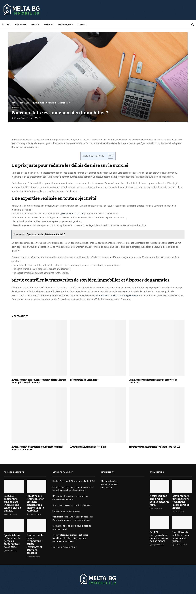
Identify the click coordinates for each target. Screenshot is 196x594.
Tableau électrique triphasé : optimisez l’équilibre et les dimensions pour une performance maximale (70, 538)
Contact (82, 24)
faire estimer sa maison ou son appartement (117, 295)
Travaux (35, 24)
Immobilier (20, 24)
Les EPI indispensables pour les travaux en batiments (159, 537)
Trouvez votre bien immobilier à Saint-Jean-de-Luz (154, 447)
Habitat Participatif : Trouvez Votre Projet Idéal (74, 481)
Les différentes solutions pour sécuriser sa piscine (180, 537)
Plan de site (106, 487)
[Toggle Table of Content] (109, 156)
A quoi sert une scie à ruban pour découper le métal (159, 500)
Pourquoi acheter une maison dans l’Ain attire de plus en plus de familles (12, 503)
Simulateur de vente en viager (66, 511)
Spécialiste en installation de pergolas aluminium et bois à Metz (12, 541)
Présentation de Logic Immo (84, 380)
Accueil (6, 24)
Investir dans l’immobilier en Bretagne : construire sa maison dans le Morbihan (35, 503)
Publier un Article (109, 484)
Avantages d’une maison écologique (88, 447)
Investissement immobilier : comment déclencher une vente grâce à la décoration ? (38, 381)
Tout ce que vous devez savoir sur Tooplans (72, 505)
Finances (48, 24)
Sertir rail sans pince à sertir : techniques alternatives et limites (180, 501)
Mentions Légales (109, 481)
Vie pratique (64, 24)
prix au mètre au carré (72, 213)
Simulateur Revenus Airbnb (65, 547)
